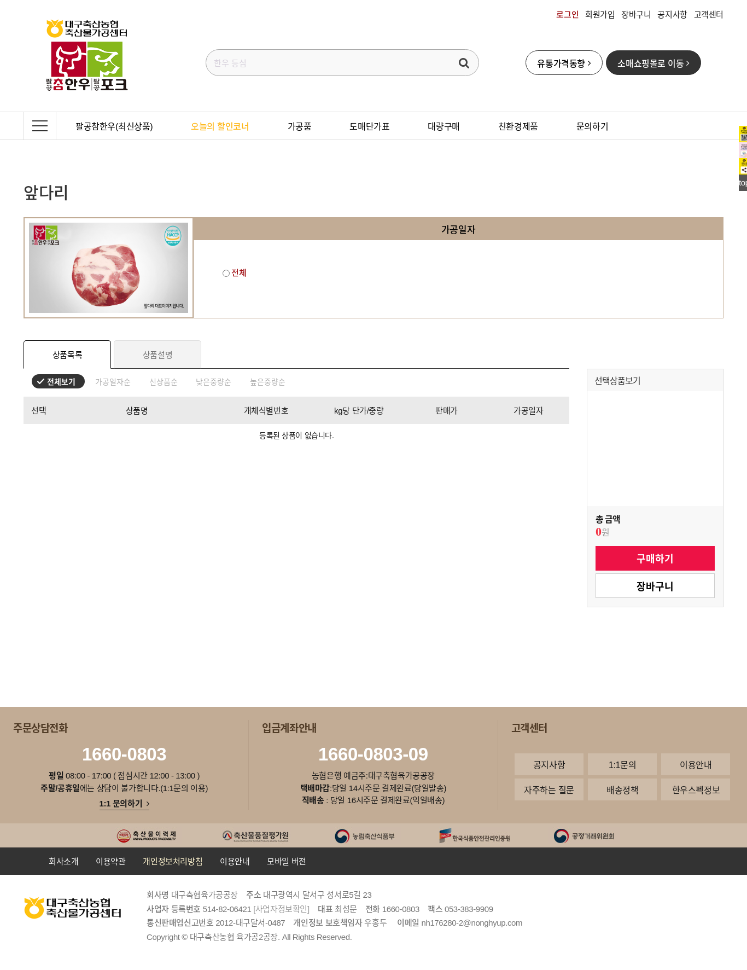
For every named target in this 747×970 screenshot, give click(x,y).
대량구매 (443, 125)
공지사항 (672, 14)
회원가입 (600, 14)
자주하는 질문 (549, 789)
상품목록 (67, 354)
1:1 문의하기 (124, 803)
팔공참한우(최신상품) (114, 125)
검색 (464, 62)
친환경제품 (518, 125)
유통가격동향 (564, 62)
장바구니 (636, 14)
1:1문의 (622, 764)
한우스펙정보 (696, 789)
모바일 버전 (286, 861)
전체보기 (61, 381)
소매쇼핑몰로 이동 (653, 62)
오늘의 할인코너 (220, 125)
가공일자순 (113, 381)
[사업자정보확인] (281, 909)
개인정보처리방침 (172, 861)
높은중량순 (267, 381)
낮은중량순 (213, 381)
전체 (235, 272)
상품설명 (157, 354)
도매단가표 (369, 125)
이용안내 (695, 764)
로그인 (567, 14)
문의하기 (592, 125)
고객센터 (708, 14)
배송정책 (622, 789)
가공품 (300, 125)
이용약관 (110, 861)
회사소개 (63, 861)
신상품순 (163, 381)
